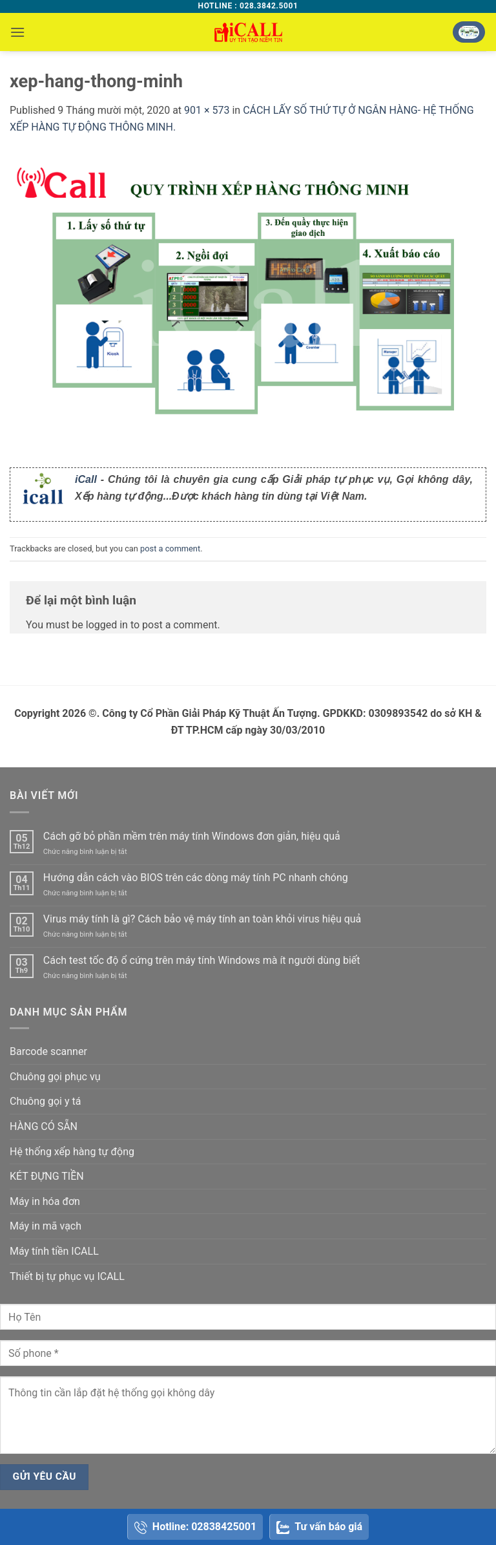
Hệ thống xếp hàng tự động (72, 1151)
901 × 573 (206, 110)
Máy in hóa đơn (45, 1201)
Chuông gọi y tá (45, 1101)
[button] (17, 32)
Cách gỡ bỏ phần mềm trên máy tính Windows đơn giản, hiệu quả (191, 836)
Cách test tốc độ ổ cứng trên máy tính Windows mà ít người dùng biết (201, 960)
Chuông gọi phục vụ (55, 1077)
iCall (86, 479)
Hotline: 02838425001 (195, 1527)
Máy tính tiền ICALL (54, 1251)
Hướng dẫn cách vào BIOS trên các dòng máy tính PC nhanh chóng (195, 877)
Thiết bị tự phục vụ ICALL (67, 1276)
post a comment (170, 548)
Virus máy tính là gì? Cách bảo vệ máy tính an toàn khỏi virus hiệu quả (202, 919)
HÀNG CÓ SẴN (44, 1126)
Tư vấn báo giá (319, 1527)
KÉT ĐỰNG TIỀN (47, 1176)
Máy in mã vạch (45, 1226)
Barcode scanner (48, 1051)
